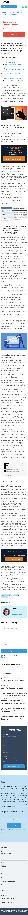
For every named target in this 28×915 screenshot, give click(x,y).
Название (5, 734)
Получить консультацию (14, 559)
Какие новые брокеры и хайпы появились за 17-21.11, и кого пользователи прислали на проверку (13, 702)
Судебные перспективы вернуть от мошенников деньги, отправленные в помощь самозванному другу (15, 69)
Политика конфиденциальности (8, 834)
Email (4, 750)
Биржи (2, 875)
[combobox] (5, 758)
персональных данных (10, 761)
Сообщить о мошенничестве (9, 7)
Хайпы (2, 855)
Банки (2, 862)
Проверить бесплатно (14, 766)
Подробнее (14, 34)
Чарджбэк (3, 866)
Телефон (5, 756)
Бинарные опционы (6, 853)
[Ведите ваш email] (14, 820)
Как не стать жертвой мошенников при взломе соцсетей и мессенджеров (13, 77)
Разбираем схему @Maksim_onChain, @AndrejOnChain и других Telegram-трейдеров (12, 718)
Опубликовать (14, 651)
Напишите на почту (10, 902)
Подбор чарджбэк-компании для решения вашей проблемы (14, 158)
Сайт (4, 740)
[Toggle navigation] (26, 2)
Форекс (3, 851)
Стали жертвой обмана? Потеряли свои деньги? (15, 81)
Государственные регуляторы (8, 884)
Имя (4, 745)
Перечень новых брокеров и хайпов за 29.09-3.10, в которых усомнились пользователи (13, 710)
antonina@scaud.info (17, 614)
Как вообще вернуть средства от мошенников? (11, 73)
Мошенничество (6, 595)
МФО (2, 864)
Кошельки (3, 873)
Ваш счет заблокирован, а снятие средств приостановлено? (16, 65)
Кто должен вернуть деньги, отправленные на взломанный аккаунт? (14, 61)
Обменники (4, 877)
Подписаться (14, 825)
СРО (2, 887)
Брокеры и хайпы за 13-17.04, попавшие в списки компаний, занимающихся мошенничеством (13, 680)
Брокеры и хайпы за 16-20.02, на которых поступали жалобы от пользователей (14, 694)
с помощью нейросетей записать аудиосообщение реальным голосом (14, 572)
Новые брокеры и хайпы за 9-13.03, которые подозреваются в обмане (12, 687)
